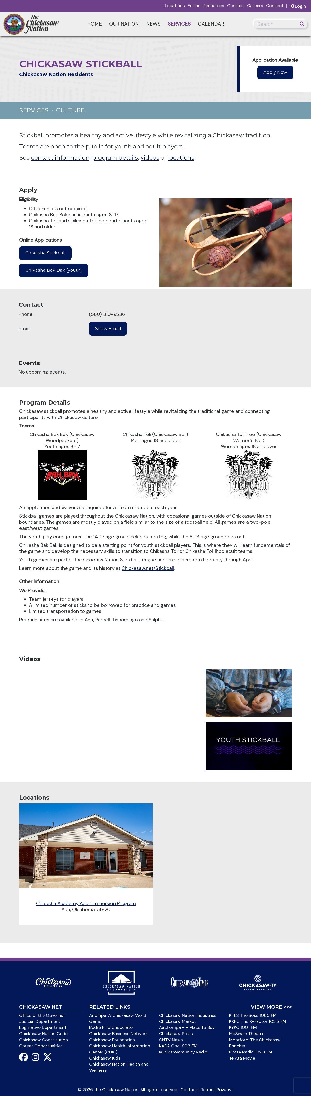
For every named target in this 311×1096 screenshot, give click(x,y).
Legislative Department (43, 1027)
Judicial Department (39, 1021)
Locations (175, 6)
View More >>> (271, 1007)
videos (150, 157)
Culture (70, 110)
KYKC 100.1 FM (243, 1027)
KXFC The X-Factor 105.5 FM (257, 1021)
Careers (255, 6)
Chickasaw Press (176, 1033)
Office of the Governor (42, 1015)
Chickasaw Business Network (118, 1033)
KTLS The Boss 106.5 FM (253, 1015)
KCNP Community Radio (183, 1052)
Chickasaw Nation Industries (187, 1015)
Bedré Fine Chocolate (111, 1027)
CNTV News (171, 1040)
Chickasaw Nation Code (43, 1033)
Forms (194, 6)
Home (94, 24)
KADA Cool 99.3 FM (178, 1046)
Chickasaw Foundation (112, 1040)
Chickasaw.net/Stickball (148, 568)
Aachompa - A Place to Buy (187, 1027)
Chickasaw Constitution (43, 1040)
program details (115, 157)
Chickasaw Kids (104, 1058)
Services (179, 24)
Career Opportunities (41, 1046)
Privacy (224, 1090)
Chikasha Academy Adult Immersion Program (86, 903)
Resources (213, 6)
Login (297, 6)
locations (181, 157)
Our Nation (124, 24)
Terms (207, 1090)
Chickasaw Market (177, 1021)
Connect (275, 6)
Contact (235, 6)
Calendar (211, 24)
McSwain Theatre (246, 1033)
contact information (60, 157)
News (153, 24)
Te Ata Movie (242, 1058)
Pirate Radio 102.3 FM (250, 1052)
